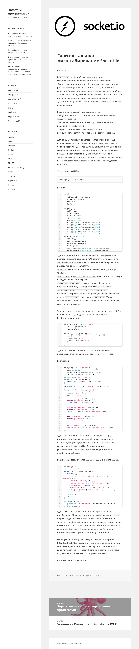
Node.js (11, 154)
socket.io (11, 176)
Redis (10, 172)
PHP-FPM (12, 163)
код (65, 70)
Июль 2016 (12, 103)
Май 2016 (12, 112)
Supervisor (12, 180)
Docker (11, 150)
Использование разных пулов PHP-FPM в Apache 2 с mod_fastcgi (20, 59)
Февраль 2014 (14, 121)
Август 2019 (13, 90)
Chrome (11, 145)
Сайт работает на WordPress (69, 643)
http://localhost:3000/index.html (72, 542)
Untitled (11, 189)
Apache (11, 137)
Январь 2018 (13, 95)
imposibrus (76, 576)
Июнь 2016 (12, 108)
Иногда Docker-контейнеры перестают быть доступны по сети (19, 43)
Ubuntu (11, 185)
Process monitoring (16, 167)
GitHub (83, 560)
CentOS (11, 141)
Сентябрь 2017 (14, 99)
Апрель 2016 (13, 116)
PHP (10, 159)
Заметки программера (18, 11)
